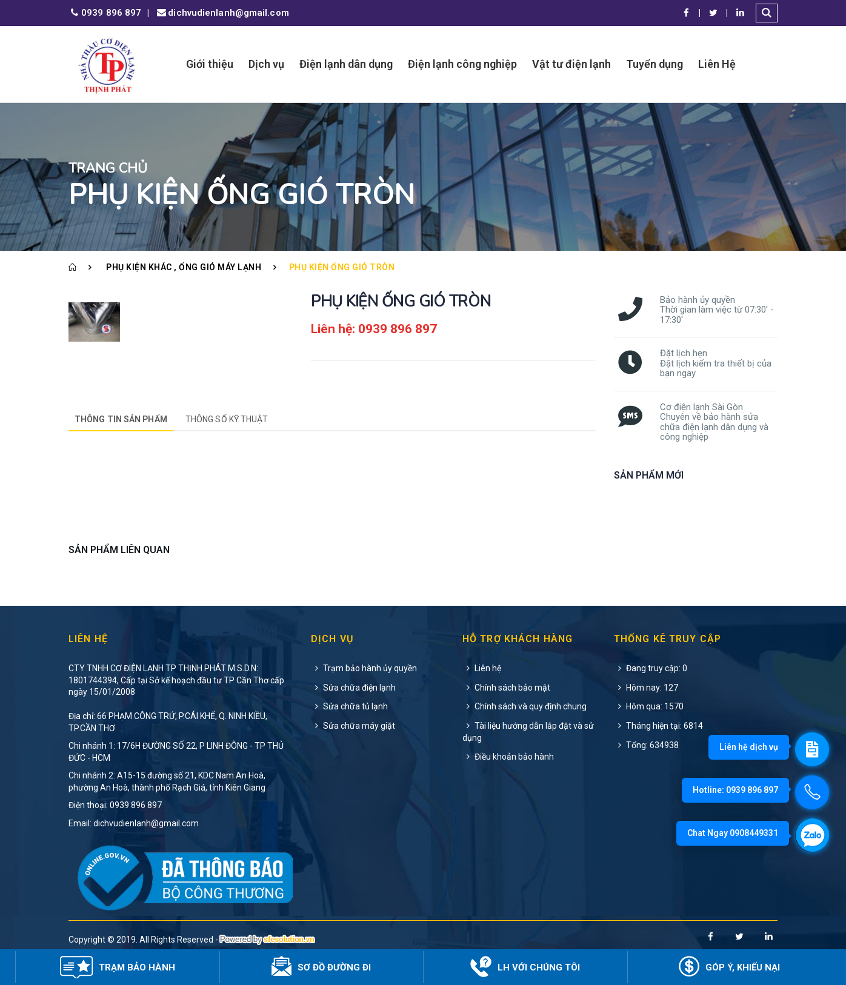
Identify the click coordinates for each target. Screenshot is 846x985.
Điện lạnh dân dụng (346, 64)
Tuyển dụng (654, 64)
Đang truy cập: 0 (650, 668)
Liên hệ (481, 668)
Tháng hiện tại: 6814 (658, 726)
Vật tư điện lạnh (571, 64)
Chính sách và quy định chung (524, 706)
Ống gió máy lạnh (220, 267)
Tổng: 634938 (646, 745)
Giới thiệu (209, 64)
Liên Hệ (717, 64)
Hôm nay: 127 (646, 687)
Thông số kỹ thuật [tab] (226, 419)
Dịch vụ (266, 64)
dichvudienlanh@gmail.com (221, 13)
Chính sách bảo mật (506, 687)
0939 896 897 (104, 13)
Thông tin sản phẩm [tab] (121, 419)
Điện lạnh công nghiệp (462, 64)
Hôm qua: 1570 (649, 706)
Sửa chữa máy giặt (353, 726)
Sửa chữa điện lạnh (353, 687)
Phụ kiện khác (139, 267)
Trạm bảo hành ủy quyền (364, 668)
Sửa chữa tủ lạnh (349, 706)
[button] (766, 13)
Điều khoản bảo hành (508, 756)
